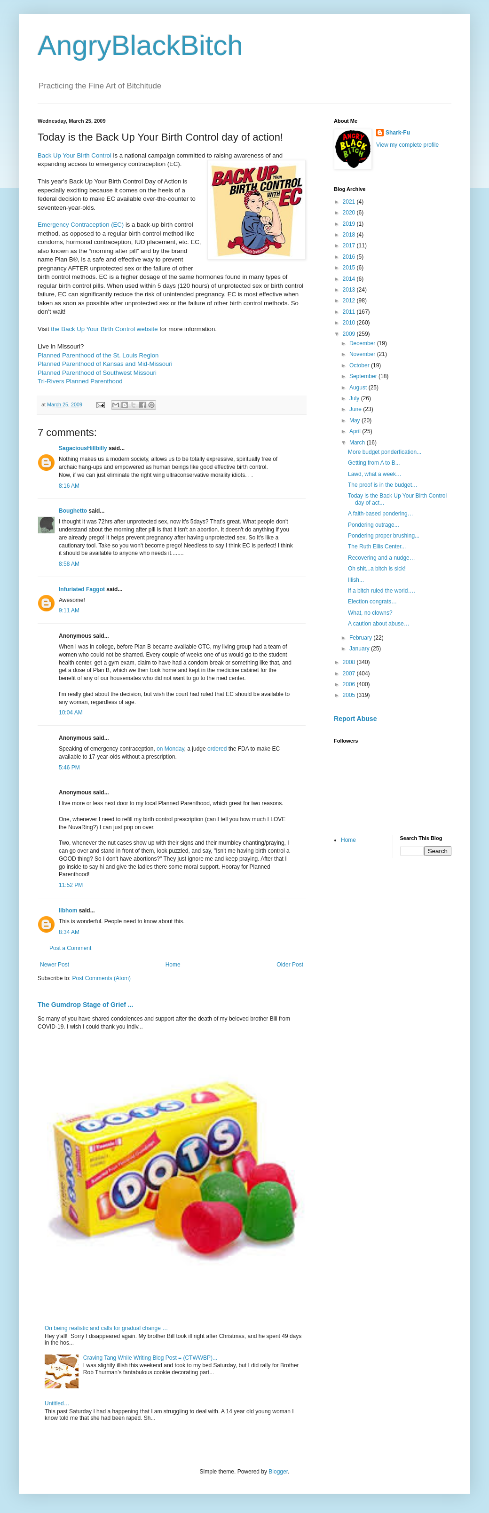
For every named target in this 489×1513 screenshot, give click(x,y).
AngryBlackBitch (140, 45)
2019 (350, 224)
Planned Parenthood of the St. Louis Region (98, 355)
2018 (350, 234)
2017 (350, 245)
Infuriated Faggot (82, 589)
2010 (350, 322)
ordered (217, 748)
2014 (350, 279)
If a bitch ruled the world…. (381, 590)
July (355, 398)
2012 (350, 300)
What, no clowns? (370, 613)
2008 (350, 662)
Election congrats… (372, 601)
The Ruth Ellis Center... (377, 546)
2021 (350, 201)
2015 (350, 267)
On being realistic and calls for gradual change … (106, 1328)
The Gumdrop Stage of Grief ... (85, 1004)
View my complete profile (407, 145)
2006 (350, 684)
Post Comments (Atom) (101, 978)
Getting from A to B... (374, 462)
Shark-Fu (398, 132)
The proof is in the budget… (383, 485)
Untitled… (57, 1403)
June (356, 409)
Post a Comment (70, 948)
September (364, 376)
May (355, 420)
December (363, 343)
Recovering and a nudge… (381, 558)
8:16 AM (69, 486)
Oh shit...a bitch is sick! (377, 568)
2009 (350, 334)
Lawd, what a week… (375, 474)
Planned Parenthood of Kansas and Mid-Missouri (105, 363)
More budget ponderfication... (384, 452)
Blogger (278, 1471)
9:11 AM (69, 610)
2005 (350, 695)
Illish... (356, 580)
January (360, 648)
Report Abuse (355, 718)
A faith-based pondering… (380, 513)
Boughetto (73, 510)
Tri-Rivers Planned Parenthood (80, 381)
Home (173, 964)
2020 (350, 212)
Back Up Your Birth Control (74, 155)
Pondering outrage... (373, 525)
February (361, 637)
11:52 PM (71, 885)
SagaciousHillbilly (83, 448)
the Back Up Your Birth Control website (104, 329)
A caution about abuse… (379, 623)
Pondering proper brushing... (383, 535)
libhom (68, 910)
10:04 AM (71, 712)
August (359, 387)
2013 (350, 289)
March (358, 442)
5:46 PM (69, 767)
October (360, 365)
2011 (350, 312)
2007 (350, 673)
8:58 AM (69, 564)
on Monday (170, 748)
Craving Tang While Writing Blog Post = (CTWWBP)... (150, 1358)
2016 (350, 256)
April (355, 431)
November (363, 354)
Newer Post (54, 964)
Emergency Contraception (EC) (81, 224)
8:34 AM (69, 932)
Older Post (289, 964)
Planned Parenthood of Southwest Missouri (97, 372)
